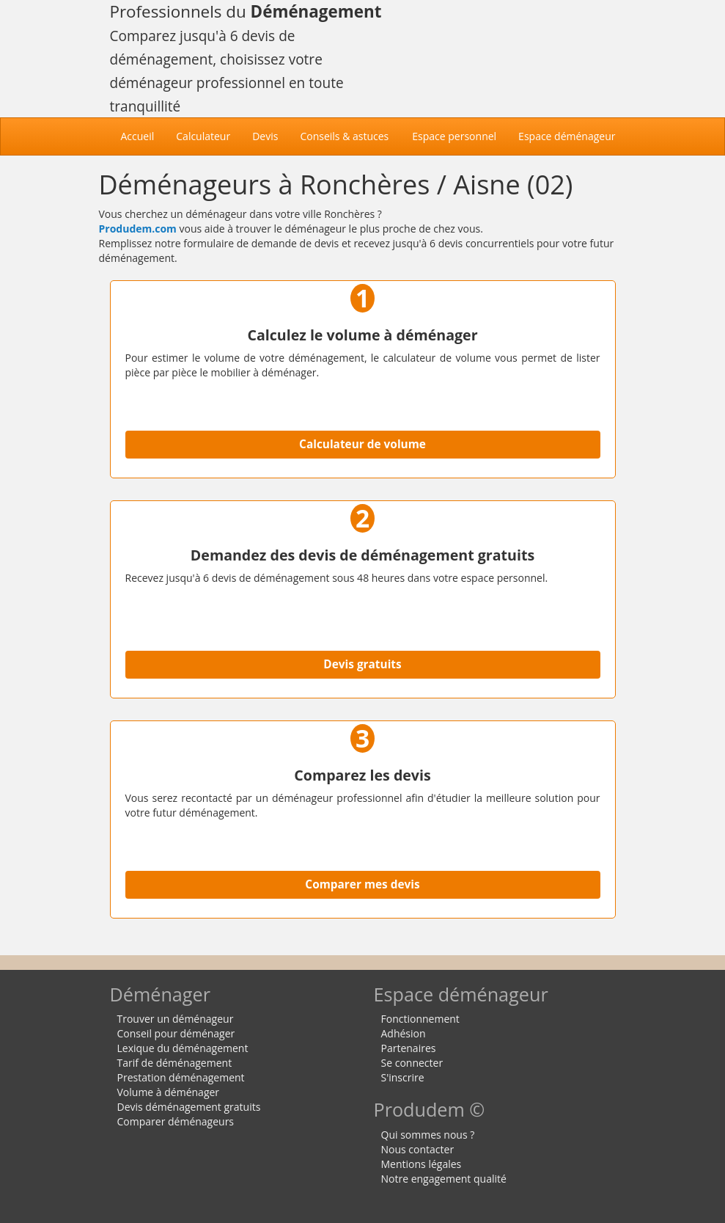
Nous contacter (417, 1149)
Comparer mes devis (362, 884)
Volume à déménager (168, 1092)
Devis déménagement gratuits (189, 1107)
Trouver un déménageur (175, 1019)
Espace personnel (454, 136)
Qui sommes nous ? (428, 1135)
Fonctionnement (420, 1019)
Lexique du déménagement (183, 1048)
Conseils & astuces (344, 136)
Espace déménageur (566, 136)
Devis (265, 136)
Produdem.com (138, 229)
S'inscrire (402, 1077)
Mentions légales (421, 1164)
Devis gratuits (362, 664)
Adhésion (403, 1033)
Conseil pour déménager (176, 1033)
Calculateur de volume (362, 444)
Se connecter (412, 1063)
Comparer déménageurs (176, 1121)
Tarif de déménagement (174, 1063)
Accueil (143, 135)
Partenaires (408, 1048)
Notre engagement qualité (444, 1179)
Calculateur (203, 136)
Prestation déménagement (181, 1077)
